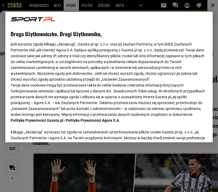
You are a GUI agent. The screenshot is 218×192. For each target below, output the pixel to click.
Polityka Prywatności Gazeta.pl (37, 120)
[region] (108, 77)
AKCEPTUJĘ (189, 132)
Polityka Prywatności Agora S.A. (93, 120)
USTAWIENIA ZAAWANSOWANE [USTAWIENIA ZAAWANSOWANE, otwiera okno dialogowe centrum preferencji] (46, 131)
